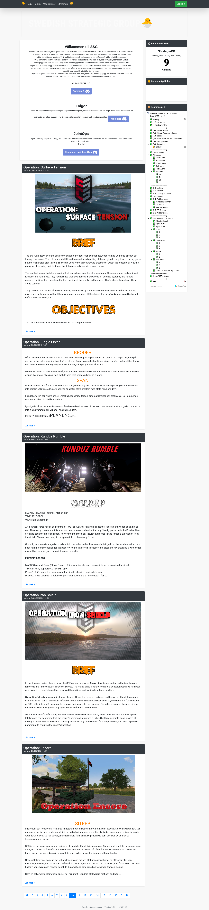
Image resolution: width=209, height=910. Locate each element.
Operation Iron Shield (39, 595)
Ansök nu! (81, 91)
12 (85, 895)
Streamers (63, 4)
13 (91, 895)
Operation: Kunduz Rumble (44, 436)
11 (78, 895)
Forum (37, 4)
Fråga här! (118, 119)
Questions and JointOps (81, 152)
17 (116, 895)
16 (110, 895)
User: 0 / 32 (154, 116)
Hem (29, 4)
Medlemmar (49, 4)
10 (72, 895)
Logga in (180, 3)
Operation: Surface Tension (44, 167)
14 (97, 895)
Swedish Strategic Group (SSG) (163, 113)
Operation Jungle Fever (41, 342)
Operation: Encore (37, 748)
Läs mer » (30, 331)
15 (103, 895)
